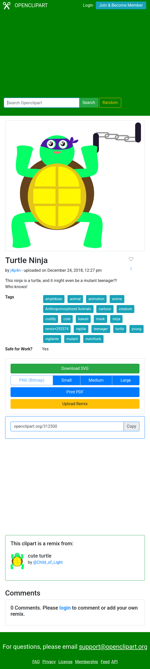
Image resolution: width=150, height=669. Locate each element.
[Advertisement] (75, 55)
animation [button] (96, 299)
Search (88, 102)
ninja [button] (116, 319)
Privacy (49, 661)
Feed (105, 661)
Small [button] (66, 380)
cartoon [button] (105, 309)
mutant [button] (72, 339)
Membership (86, 661)
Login (88, 5)
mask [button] (100, 319)
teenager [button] (101, 329)
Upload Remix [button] (75, 403)
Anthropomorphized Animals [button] (68, 309)
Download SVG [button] (75, 368)
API (114, 661)
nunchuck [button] (93, 339)
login (65, 608)
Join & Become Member (121, 5)
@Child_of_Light (48, 562)
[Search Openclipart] (41, 103)
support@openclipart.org (113, 646)
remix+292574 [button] (57, 329)
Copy (131, 426)
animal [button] (75, 299)
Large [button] (125, 380)
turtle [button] (120, 329)
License (65, 661)
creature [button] (125, 309)
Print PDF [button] (75, 392)
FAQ (36, 661)
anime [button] (117, 299)
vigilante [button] (52, 339)
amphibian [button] (53, 299)
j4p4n (15, 270)
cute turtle (40, 556)
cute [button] (66, 319)
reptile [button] (81, 329)
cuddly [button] (50, 319)
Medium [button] (96, 380)
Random (110, 102)
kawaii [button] (83, 319)
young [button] (137, 329)
